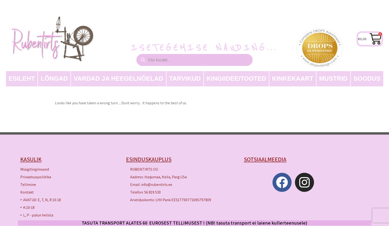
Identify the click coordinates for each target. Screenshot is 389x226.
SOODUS (366, 78)
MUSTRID (333, 78)
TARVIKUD (185, 78)
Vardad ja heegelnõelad (118, 78)
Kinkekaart (292, 78)
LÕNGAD (54, 78)
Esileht (22, 78)
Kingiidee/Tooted (236, 78)
